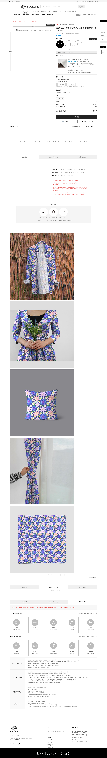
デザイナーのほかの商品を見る (73, 126)
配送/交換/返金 (82, 157)
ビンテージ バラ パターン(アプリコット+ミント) (57, 141)
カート (96, 1)
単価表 (43, 14)
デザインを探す (25, 14)
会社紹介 (49, 736)
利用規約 (49, 737)
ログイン (79, 1)
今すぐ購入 (76, 117)
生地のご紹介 (93, 39)
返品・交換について (51, 745)
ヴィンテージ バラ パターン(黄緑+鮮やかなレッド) (27, 141)
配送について (50, 744)
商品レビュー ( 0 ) (53, 157)
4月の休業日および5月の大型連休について (89, 14)
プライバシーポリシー (51, 739)
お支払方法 (49, 742)
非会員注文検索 (90, 1)
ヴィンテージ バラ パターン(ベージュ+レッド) (71, 141)
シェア (58, 35)
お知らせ (78, 14)
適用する (72, 84)
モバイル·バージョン (53, 753)
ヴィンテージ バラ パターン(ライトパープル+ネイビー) (43, 141)
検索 (81, 7)
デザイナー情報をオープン (91, 126)
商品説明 (24, 157)
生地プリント (17, 14)
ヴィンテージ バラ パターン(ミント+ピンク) (86, 141)
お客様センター (50, 14)
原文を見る (71, 24)
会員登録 (84, 1)
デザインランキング (35, 14)
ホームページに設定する (15, 1)
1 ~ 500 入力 (61, 84)
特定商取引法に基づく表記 (52, 741)
